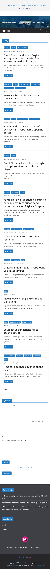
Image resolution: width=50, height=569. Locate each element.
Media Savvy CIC (25, 547)
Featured (6, 47)
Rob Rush (21, 326)
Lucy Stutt (21, 51)
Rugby (13, 47)
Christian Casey (20, 263)
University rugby (9, 88)
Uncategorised (35, 84)
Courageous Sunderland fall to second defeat (21, 331)
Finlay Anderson (22, 233)
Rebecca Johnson (22, 363)
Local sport (15, 192)
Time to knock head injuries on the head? (23, 368)
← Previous (6, 389)
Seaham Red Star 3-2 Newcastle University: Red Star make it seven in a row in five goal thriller (27, 6)
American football (9, 355)
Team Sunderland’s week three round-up (21, 238)
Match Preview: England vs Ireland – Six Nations (24, 300)
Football (6, 229)
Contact (4, 529)
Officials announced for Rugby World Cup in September (24, 269)
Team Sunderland (22, 47)
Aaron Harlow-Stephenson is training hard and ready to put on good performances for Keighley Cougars (25, 203)
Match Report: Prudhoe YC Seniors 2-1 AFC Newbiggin (20, 503)
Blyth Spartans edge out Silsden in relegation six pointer (21, 496)
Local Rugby (7, 84)
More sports (15, 260)
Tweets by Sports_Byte (25, 467)
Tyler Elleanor (23, 196)
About (4, 525)
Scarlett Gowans (21, 159)
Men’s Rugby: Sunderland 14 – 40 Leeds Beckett (22, 97)
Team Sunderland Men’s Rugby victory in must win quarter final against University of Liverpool (22, 58)
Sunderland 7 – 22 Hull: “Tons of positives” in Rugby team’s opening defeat (23, 129)
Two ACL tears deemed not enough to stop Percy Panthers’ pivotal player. (24, 166)
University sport (20, 88)
